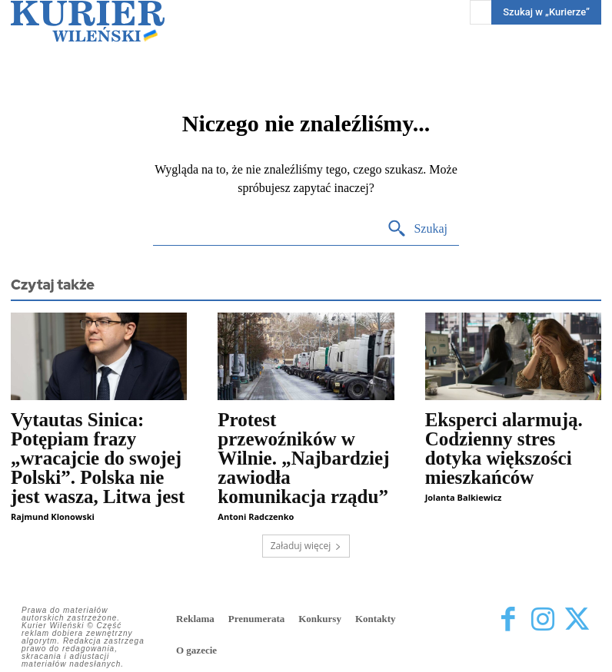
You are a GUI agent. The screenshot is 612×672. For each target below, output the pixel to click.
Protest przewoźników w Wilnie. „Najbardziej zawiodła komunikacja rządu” (303, 458)
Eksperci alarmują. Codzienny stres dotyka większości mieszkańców (504, 448)
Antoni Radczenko (256, 516)
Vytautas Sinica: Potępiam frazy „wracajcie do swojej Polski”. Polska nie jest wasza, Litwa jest (98, 458)
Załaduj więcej (306, 545)
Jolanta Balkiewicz (463, 497)
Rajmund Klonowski (53, 516)
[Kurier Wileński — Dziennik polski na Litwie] (88, 21)
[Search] (417, 229)
